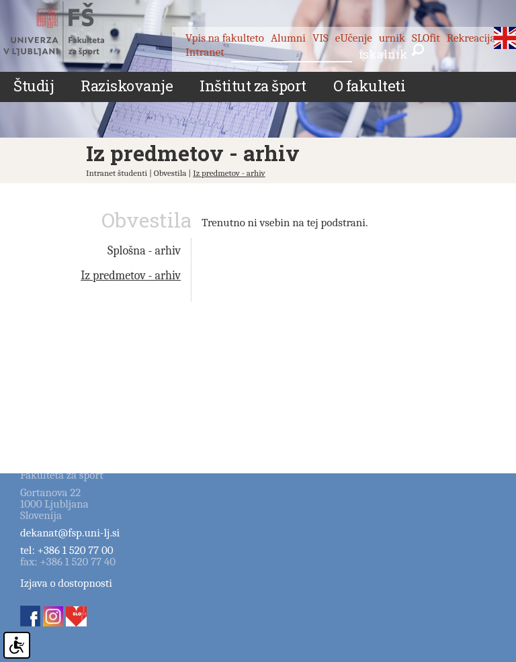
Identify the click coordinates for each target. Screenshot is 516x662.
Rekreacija (471, 38)
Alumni (288, 38)
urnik (392, 38)
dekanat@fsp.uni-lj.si (70, 532)
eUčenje (353, 38)
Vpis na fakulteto (224, 38)
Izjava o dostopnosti (66, 583)
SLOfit (426, 38)
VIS (320, 38)
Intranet (204, 52)
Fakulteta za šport (68, 31)
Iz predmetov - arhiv (229, 173)
